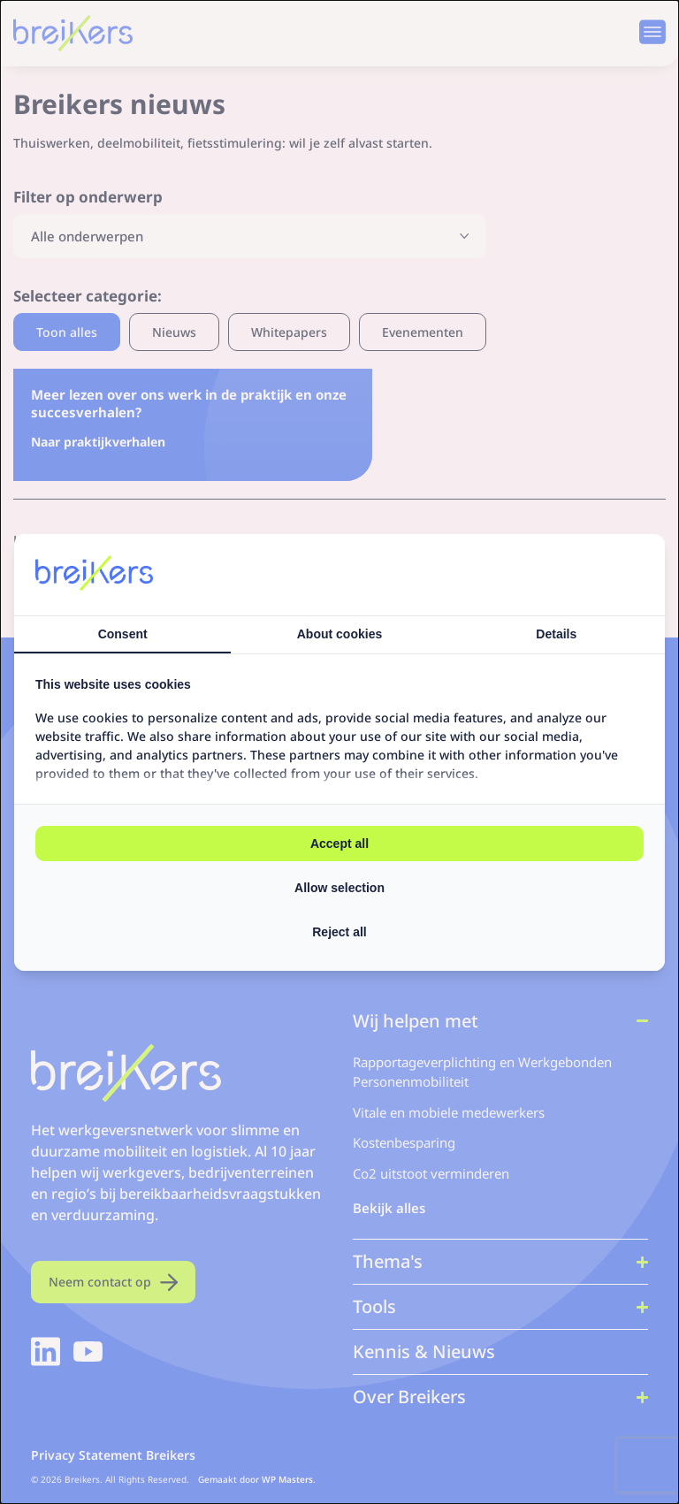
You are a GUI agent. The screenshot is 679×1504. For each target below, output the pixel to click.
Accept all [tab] (339, 843)
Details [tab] (556, 634)
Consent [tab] (123, 634)
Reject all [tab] (339, 932)
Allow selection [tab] (339, 888)
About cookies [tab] (339, 634)
